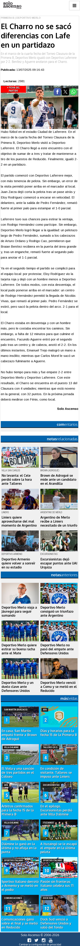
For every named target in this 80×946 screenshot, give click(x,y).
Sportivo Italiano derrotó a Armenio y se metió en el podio (20, 886)
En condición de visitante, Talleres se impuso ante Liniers (56, 773)
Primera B (7, 18)
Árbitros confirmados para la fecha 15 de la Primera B (18, 810)
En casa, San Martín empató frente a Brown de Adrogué (19, 735)
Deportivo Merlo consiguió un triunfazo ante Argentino (56, 611)
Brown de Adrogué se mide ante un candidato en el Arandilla (58, 479)
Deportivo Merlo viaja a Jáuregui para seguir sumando (19, 611)
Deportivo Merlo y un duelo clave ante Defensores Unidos (17, 687)
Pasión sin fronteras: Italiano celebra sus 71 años (57, 886)
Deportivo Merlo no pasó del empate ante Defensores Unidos (57, 649)
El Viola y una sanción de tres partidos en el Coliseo (18, 773)
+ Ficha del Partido (13, 89)
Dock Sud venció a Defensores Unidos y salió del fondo (55, 923)
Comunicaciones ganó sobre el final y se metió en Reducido (20, 923)
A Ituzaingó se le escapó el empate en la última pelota (58, 848)
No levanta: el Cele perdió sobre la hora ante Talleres (17, 479)
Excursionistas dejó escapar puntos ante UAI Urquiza (58, 563)
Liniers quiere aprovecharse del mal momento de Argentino (19, 521)
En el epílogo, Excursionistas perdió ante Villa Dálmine (56, 810)
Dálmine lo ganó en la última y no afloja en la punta (19, 848)
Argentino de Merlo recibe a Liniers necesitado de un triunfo (58, 521)
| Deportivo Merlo (27, 18)
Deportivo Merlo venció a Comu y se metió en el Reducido (58, 687)
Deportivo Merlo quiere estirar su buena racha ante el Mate (19, 649)
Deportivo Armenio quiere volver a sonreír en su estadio (18, 563)
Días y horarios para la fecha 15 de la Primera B (58, 733)
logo (12, 5)
